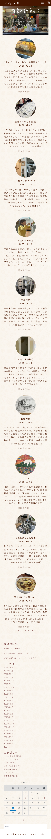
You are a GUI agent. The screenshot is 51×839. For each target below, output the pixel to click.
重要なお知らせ (11, 776)
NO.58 (25, 478)
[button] (42, 3)
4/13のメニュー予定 (13, 648)
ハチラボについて (12, 759)
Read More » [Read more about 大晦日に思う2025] (25, 210)
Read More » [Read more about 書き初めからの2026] (25, 151)
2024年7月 (9, 737)
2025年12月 (9, 680)
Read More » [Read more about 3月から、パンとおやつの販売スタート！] (25, 91)
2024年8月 (9, 733)
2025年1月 (9, 717)
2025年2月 (9, 713)
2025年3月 (9, 710)
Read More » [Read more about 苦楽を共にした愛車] (25, 567)
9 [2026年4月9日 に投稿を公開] (25, 798)
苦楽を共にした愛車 (25, 537)
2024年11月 (9, 723)
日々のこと (9, 772)
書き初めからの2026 (25, 121)
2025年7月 (9, 697)
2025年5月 (9, 703)
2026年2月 (9, 674)
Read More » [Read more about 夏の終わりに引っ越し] (25, 626)
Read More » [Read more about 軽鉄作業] (25, 448)
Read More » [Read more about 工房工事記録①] (25, 388)
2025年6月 (9, 700)
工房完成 (25, 299)
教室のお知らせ (11, 769)
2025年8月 (9, 694)
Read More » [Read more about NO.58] (25, 507)
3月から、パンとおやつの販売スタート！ (25, 62)
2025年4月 (9, 707)
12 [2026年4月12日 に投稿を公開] (44, 798)
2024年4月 (9, 747)
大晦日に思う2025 (25, 181)
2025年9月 (9, 690)
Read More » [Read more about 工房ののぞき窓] (25, 269)
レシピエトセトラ (12, 766)
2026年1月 (9, 677)
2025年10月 (9, 687)
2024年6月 (9, 740)
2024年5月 (9, 743)
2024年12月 (9, 720)
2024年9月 (9, 730)
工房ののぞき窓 (26, 240)
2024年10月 (9, 727)
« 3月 (24, 820)
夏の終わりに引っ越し (25, 597)
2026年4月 (9, 667)
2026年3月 (9, 670)
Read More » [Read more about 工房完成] (25, 329)
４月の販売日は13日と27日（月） (19, 653)
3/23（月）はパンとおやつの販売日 (20, 658)
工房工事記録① (26, 359)
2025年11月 (9, 684)
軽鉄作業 (25, 418)
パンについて (10, 762)
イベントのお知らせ (13, 756)
